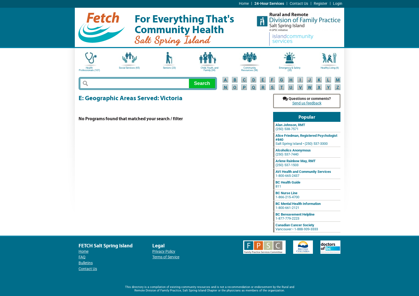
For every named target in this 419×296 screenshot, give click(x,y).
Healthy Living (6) (330, 68)
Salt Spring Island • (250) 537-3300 (306, 140)
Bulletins (86, 263)
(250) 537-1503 (296, 163)
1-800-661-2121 (298, 206)
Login (337, 3)
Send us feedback (306, 103)
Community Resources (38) (249, 69)
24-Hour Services (269, 3)
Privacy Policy (163, 251)
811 (288, 184)
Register (320, 3)
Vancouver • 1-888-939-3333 (297, 227)
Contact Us (299, 3)
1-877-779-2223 (295, 216)
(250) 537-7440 (293, 152)
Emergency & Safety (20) (289, 69)
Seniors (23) (169, 68)
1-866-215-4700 (287, 195)
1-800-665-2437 (303, 174)
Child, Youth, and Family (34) (209, 69)
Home (244, 3)
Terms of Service (165, 257)
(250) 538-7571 (290, 127)
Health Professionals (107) (89, 69)
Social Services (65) (129, 68)
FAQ (82, 257)
